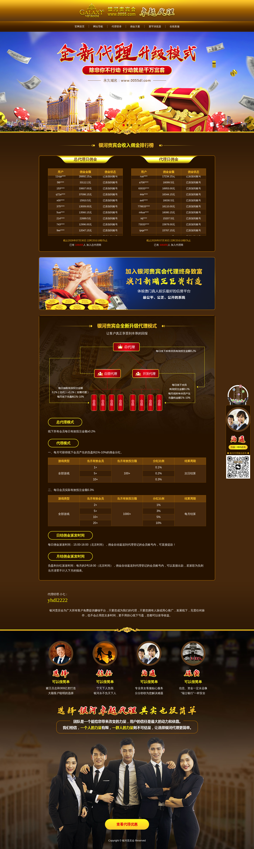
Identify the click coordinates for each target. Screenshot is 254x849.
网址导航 (98, 26)
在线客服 (175, 26)
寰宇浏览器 (155, 26)
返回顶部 (238, 462)
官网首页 (79, 26)
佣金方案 (135, 26)
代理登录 (117, 26)
